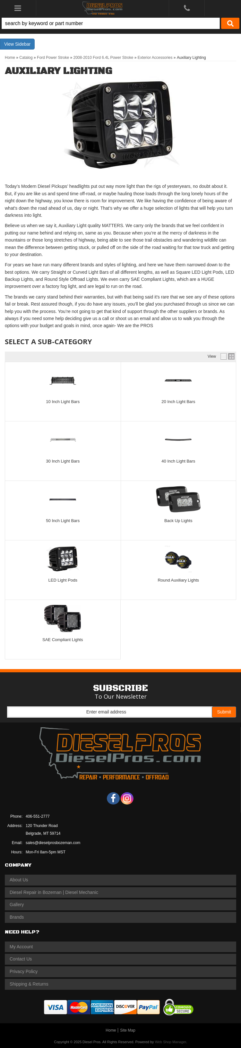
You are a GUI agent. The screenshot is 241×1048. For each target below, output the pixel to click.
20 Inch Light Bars (178, 401)
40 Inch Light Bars (178, 461)
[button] (120, 23)
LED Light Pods (62, 580)
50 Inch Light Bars (63, 520)
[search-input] (110, 23)
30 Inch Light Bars (63, 461)
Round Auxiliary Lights (178, 580)
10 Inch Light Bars (63, 401)
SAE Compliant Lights (62, 639)
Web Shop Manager (170, 1042)
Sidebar (22, 44)
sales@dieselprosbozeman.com (53, 843)
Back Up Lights (178, 520)
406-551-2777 (38, 816)
